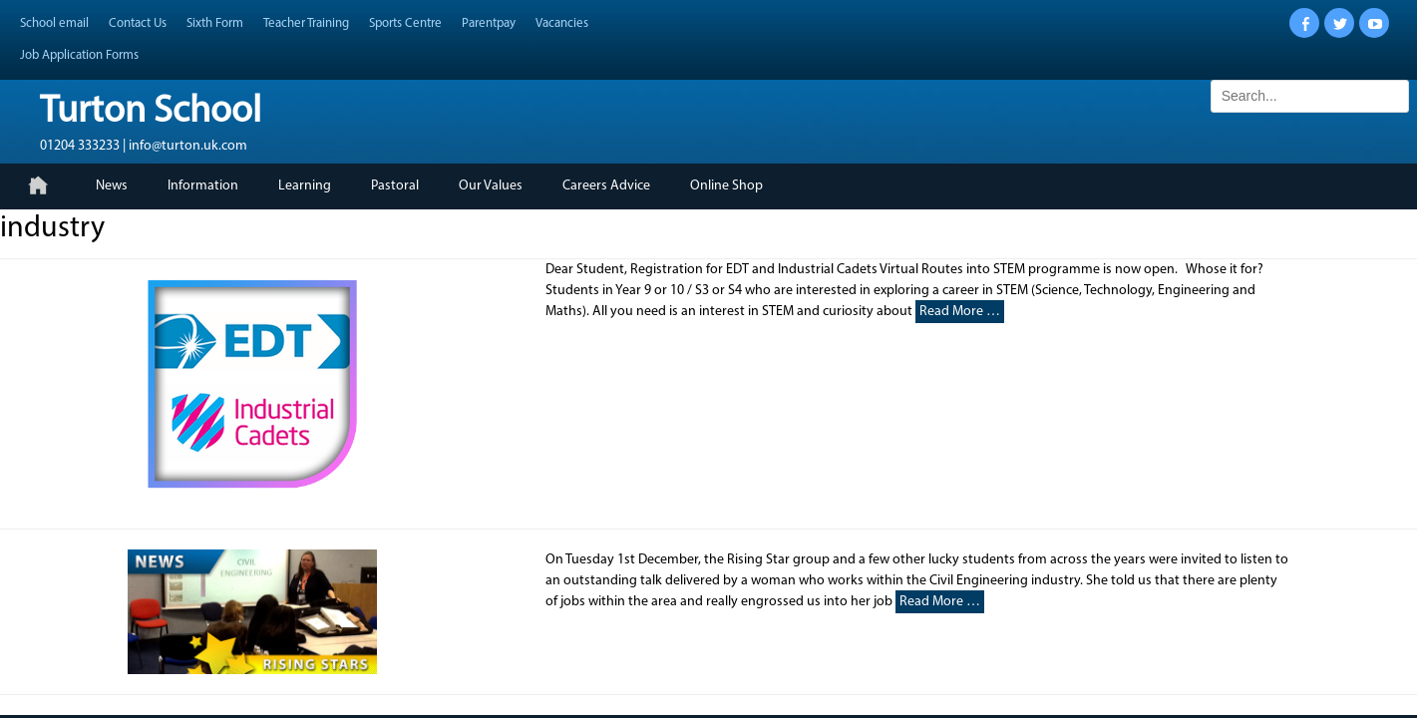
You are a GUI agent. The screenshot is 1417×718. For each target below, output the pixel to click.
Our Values (491, 186)
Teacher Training (306, 23)
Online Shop (726, 186)
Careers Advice (606, 186)
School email (54, 23)
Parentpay (489, 23)
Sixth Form (214, 23)
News (112, 186)
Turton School (150, 112)
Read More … (959, 311)
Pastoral (395, 186)
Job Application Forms (79, 55)
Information (203, 186)
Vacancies (561, 23)
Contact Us (138, 23)
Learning (304, 186)
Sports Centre (405, 23)
